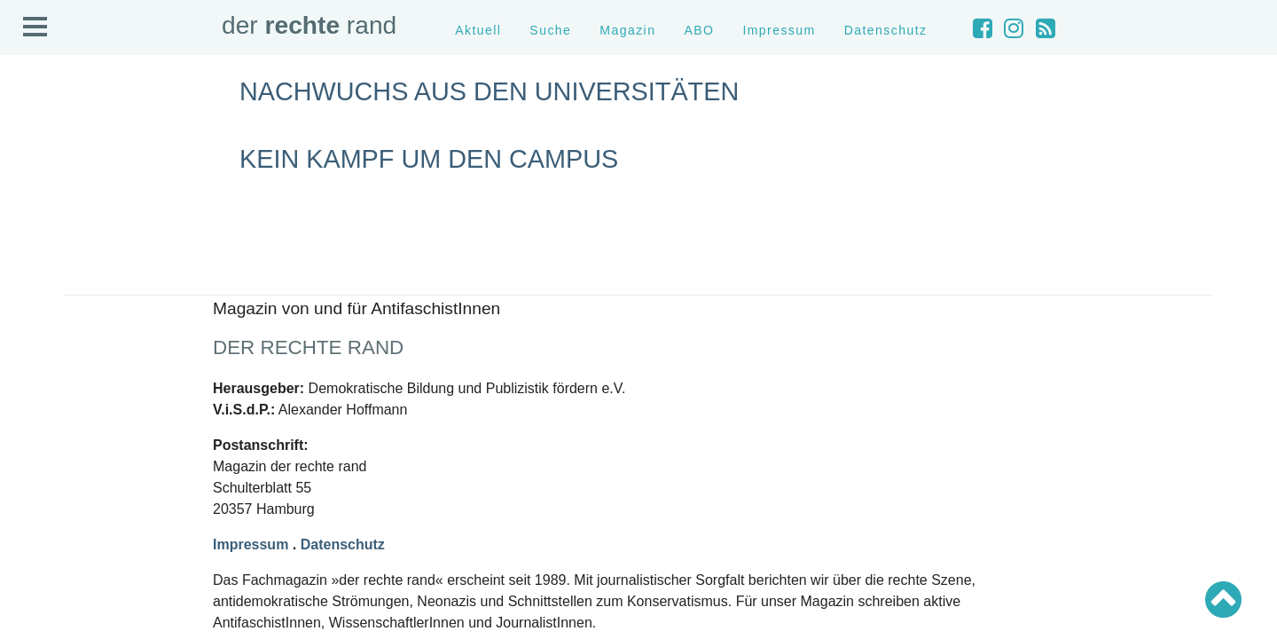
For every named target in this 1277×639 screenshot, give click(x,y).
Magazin (627, 30)
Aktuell (478, 30)
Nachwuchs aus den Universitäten (489, 91)
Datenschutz (886, 30)
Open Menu (35, 27)
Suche (550, 30)
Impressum (778, 30)
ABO (699, 30)
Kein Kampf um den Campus (428, 159)
